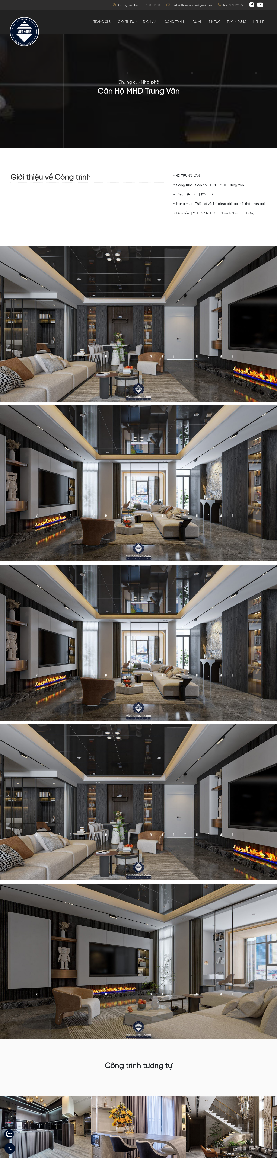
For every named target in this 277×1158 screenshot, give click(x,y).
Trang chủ (102, 21)
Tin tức (214, 21)
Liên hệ (258, 21)
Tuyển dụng (236, 21)
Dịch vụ (149, 21)
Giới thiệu (126, 21)
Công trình (174, 21)
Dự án (197, 21)
